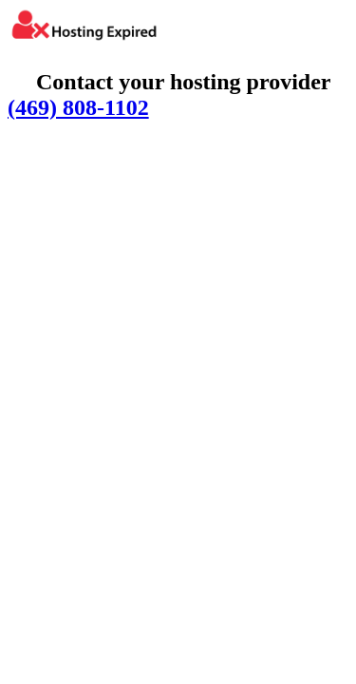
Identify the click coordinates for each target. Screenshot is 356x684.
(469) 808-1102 (78, 107)
